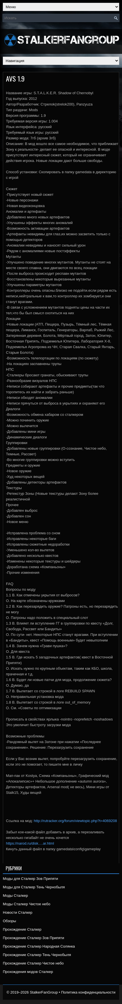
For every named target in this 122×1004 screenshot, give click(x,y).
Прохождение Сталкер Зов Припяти (33, 938)
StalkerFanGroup (44, 992)
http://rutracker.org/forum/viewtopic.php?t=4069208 (75, 821)
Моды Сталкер (15, 895)
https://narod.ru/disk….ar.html (30, 843)
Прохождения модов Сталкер (28, 972)
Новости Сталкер (17, 912)
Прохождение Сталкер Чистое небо (33, 963)
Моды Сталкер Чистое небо (26, 904)
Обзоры (9, 921)
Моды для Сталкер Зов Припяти (30, 878)
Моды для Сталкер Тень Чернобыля (34, 887)
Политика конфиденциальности (88, 992)
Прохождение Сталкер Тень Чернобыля (37, 955)
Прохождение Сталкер (22, 929)
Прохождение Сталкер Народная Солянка (39, 946)
